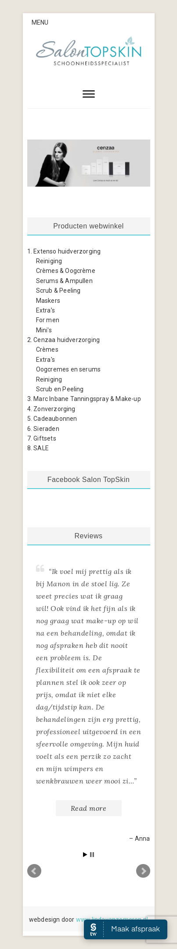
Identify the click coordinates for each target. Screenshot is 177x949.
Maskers (48, 300)
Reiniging (49, 261)
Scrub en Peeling (60, 389)
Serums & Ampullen (64, 280)
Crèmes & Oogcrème (65, 270)
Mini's (44, 330)
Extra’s (45, 310)
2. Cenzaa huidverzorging (63, 339)
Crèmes (47, 349)
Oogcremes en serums (68, 369)
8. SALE (38, 448)
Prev (34, 871)
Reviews (89, 536)
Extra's (45, 359)
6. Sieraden (43, 428)
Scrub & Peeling (58, 290)
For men (47, 320)
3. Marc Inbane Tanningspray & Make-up (84, 398)
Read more (89, 808)
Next (143, 871)
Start (85, 854)
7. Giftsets (41, 438)
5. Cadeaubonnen (52, 418)
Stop (92, 854)
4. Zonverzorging (51, 408)
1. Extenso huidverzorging (64, 251)
